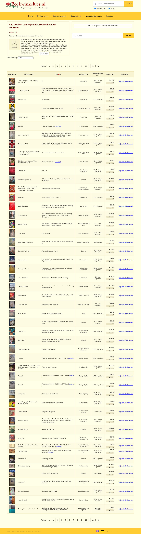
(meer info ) (59, 126)
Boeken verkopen (59, 16)
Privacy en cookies (122, 531)
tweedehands (101, 8)
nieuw (112, 8)
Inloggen (109, 16)
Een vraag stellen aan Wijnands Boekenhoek (103, 26)
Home (30, 16)
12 (93, 66)
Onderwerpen (76, 16)
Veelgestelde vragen (94, 16)
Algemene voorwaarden (108, 531)
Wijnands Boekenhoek (126, 82)
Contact (131, 531)
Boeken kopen (42, 16)
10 (86, 66)
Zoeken (128, 4)
